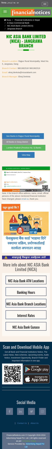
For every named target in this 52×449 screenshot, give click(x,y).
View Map (26, 155)
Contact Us (22, 423)
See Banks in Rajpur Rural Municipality (23, 136)
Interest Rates (26, 315)
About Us (35, 423)
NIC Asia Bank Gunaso (26, 327)
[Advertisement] (26, 105)
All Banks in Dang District (17, 142)
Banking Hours (26, 292)
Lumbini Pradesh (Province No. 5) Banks (23, 148)
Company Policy (29, 441)
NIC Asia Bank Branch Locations (26, 303)
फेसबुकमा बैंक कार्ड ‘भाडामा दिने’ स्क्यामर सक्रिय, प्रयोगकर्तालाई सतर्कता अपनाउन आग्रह (26, 242)
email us (25, 199)
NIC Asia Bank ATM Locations (26, 280)
